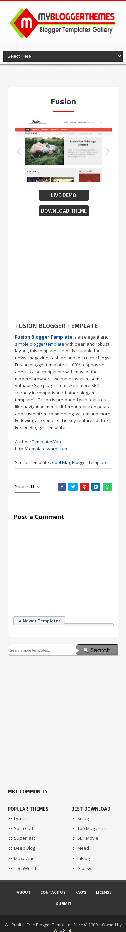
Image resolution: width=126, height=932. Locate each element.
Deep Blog (24, 848)
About (24, 892)
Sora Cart (23, 828)
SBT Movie (87, 838)
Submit (64, 903)
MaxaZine (24, 858)
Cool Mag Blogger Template (80, 462)
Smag (83, 818)
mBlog (83, 858)
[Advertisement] (67, 75)
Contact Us (53, 892)
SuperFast (24, 838)
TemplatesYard (47, 441)
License (103, 892)
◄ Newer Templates (39, 621)
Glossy (84, 868)
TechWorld (25, 868)
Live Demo (63, 195)
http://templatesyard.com (41, 449)
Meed (83, 848)
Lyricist (21, 818)
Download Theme (64, 211)
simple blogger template (39, 344)
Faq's (80, 892)
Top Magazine (91, 828)
